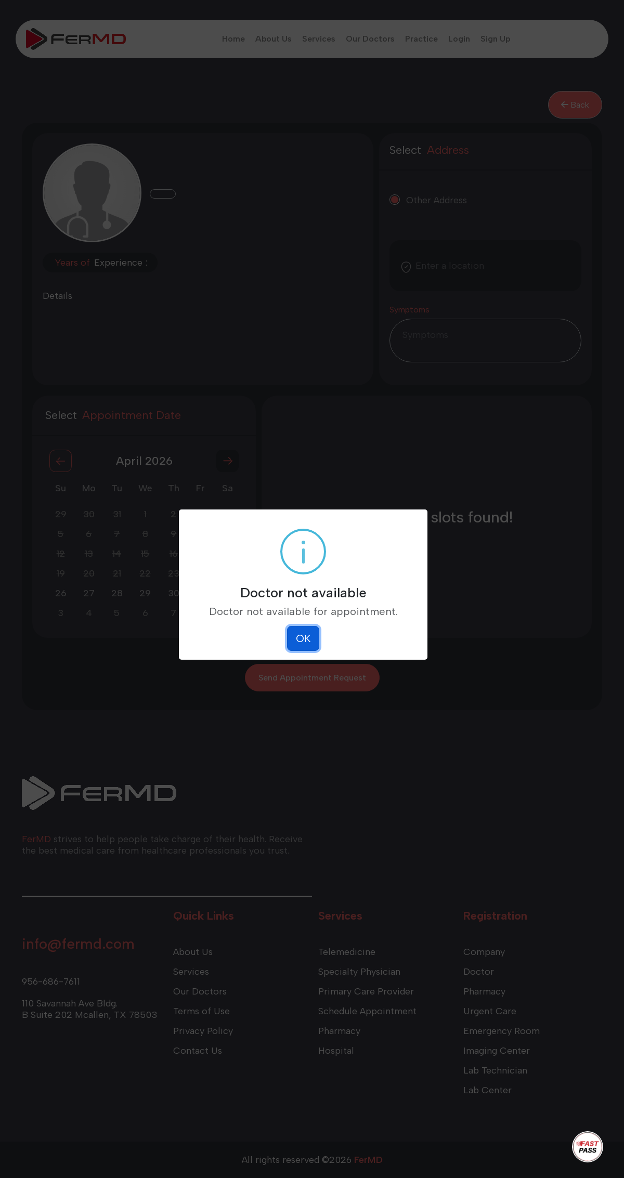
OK (303, 638)
